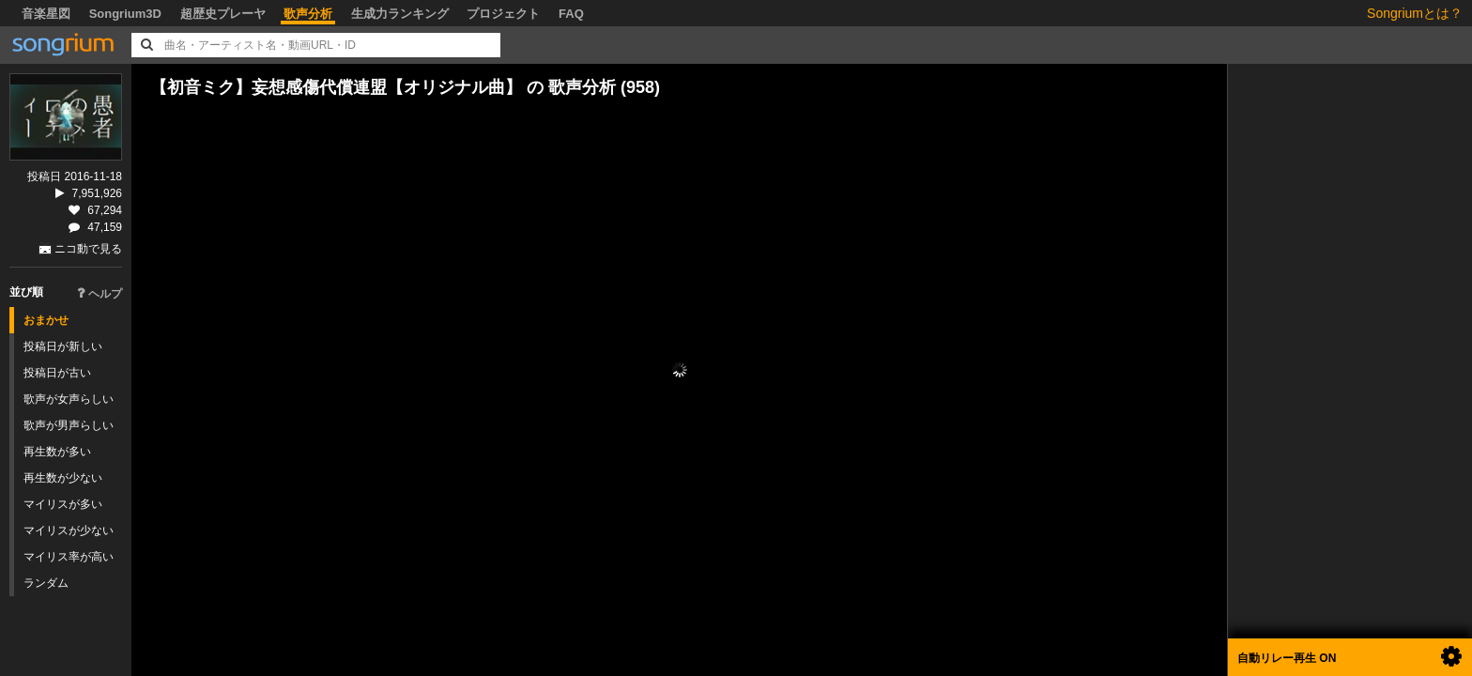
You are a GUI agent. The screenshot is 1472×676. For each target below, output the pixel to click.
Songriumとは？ (1415, 13)
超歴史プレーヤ (223, 14)
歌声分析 (308, 14)
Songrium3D (125, 14)
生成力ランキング (400, 14)
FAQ (571, 14)
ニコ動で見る (88, 248)
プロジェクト (503, 14)
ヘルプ (99, 293)
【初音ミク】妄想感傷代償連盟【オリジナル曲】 (336, 87)
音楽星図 (46, 14)
